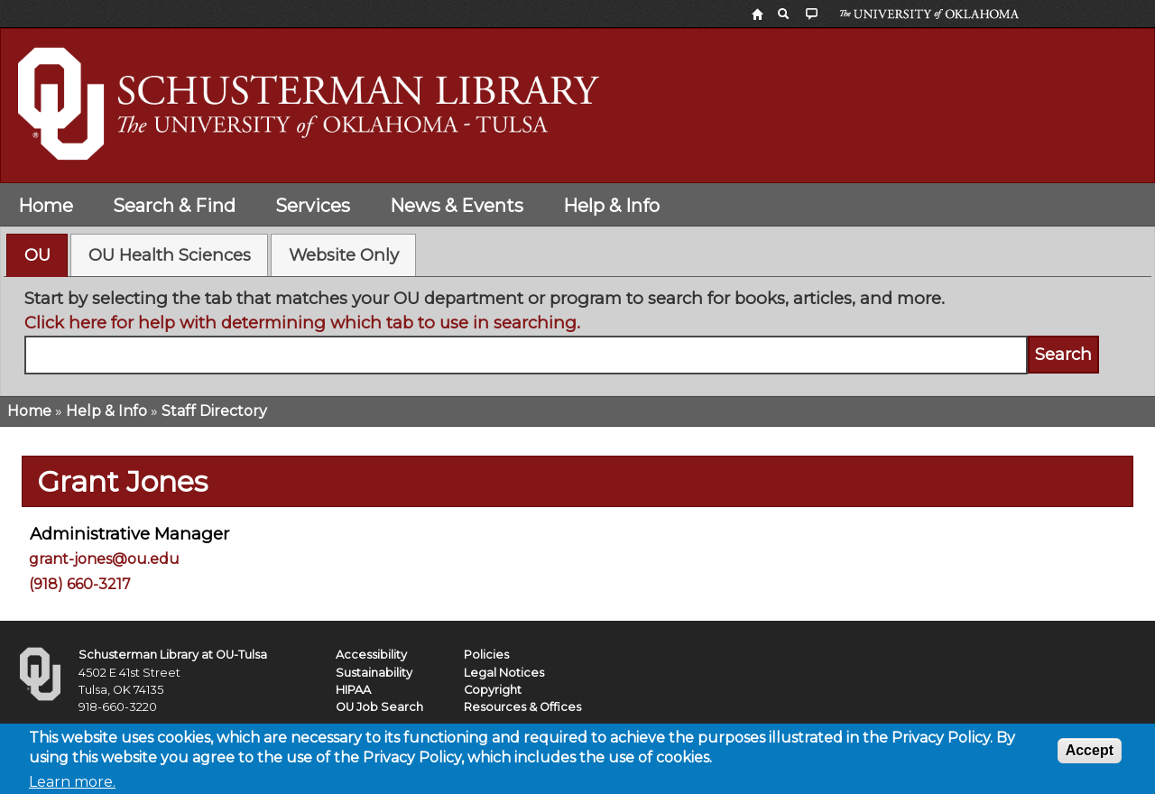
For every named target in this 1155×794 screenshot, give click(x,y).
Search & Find (174, 206)
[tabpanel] (578, 330)
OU (37, 255)
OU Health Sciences (169, 255)
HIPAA (353, 690)
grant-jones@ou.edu (104, 559)
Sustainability (374, 672)
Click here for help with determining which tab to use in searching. (302, 322)
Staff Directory (214, 411)
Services (312, 206)
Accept (1089, 753)
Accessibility (371, 654)
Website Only (344, 255)
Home (45, 206)
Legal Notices (504, 672)
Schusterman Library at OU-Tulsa (173, 654)
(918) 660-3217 (80, 584)
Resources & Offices (522, 707)
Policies (486, 654)
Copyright (493, 690)
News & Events (456, 206)
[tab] (37, 255)
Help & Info (611, 206)
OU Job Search (379, 707)
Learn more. (72, 784)
